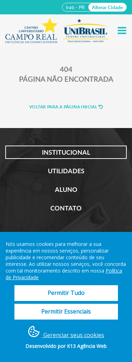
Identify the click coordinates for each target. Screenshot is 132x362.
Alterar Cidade (107, 7)
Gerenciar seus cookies (66, 332)
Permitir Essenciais (66, 311)
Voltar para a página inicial (66, 107)
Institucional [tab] (66, 152)
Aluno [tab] (66, 189)
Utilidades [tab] (66, 170)
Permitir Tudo (66, 293)
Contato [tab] (66, 208)
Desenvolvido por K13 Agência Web (66, 346)
